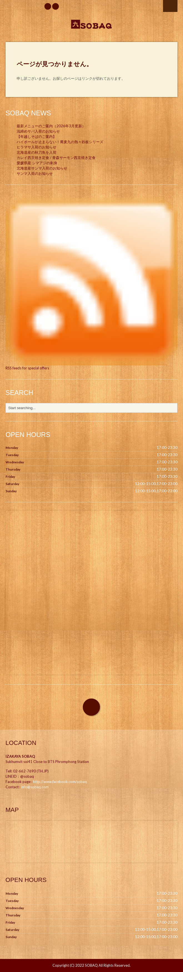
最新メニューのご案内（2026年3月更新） (51, 126)
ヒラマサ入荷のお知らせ (36, 147)
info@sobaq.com (35, 787)
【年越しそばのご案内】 (36, 136)
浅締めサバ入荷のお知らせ (38, 131)
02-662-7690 (24, 771)
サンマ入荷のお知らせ (35, 173)
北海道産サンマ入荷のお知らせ (42, 168)
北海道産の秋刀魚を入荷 (36, 152)
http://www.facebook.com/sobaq (60, 781)
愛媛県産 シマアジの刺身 (37, 163)
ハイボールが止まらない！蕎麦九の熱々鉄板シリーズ (60, 142)
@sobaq (27, 776)
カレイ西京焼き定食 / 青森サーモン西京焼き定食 (56, 157)
